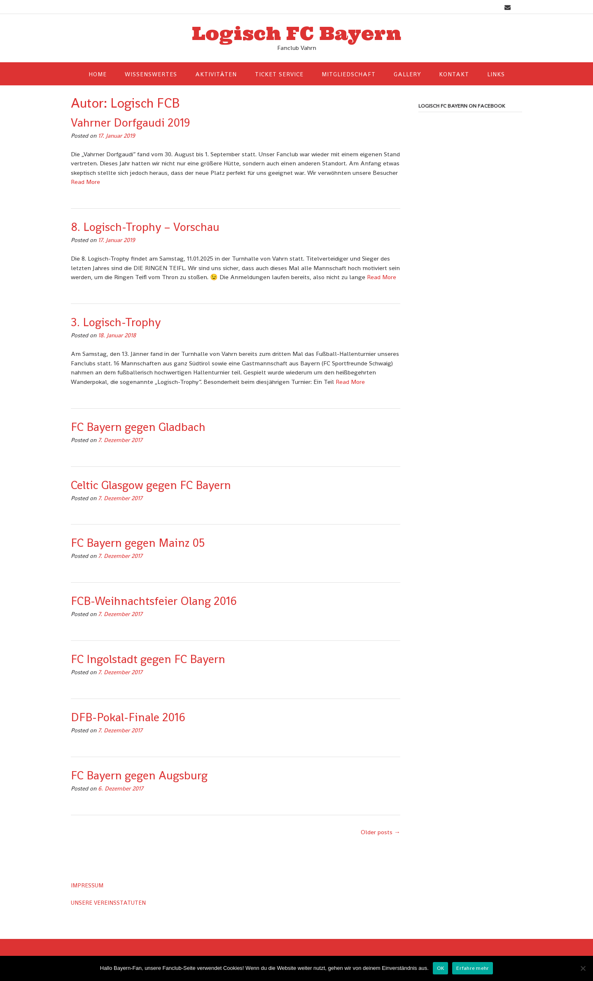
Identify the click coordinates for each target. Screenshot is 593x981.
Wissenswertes (151, 74)
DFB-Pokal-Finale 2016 (128, 717)
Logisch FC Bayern (296, 33)
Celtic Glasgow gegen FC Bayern (151, 485)
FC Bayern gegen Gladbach (138, 426)
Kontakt (454, 74)
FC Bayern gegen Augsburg (139, 775)
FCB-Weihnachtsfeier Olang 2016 (154, 600)
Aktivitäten (216, 74)
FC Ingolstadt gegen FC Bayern (148, 659)
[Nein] (583, 968)
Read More (85, 182)
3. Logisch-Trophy (116, 322)
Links (496, 74)
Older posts (380, 832)
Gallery (407, 74)
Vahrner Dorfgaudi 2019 (130, 122)
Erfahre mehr (472, 968)
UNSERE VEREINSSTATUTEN (108, 902)
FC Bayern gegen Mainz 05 (138, 542)
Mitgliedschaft (349, 74)
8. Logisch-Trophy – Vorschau (145, 226)
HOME (98, 74)
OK (440, 968)
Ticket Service (279, 74)
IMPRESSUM (87, 885)
